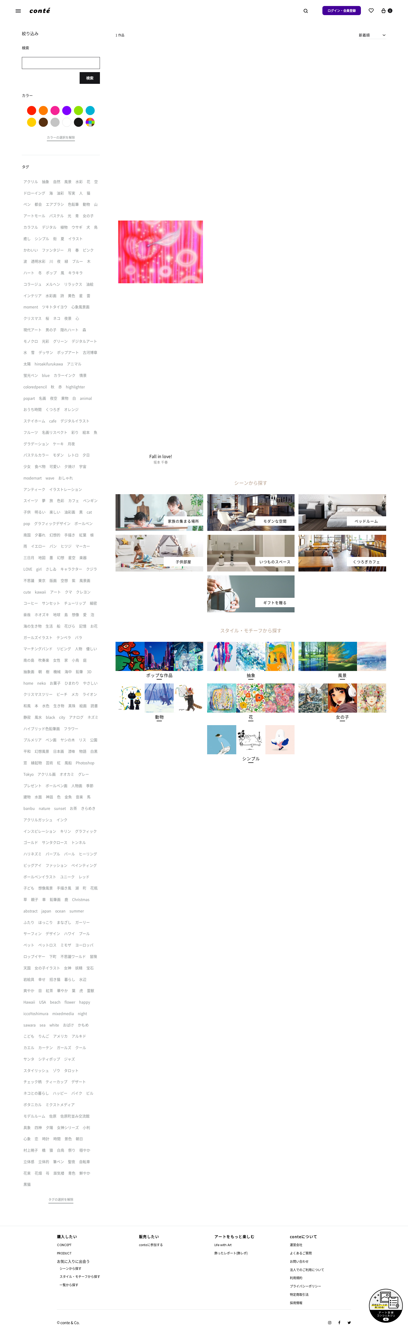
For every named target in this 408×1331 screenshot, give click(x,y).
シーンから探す (70, 1268)
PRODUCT (64, 1253)
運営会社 (296, 1244)
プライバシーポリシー (305, 1286)
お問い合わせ (299, 1261)
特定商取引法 (299, 1294)
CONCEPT (64, 1245)
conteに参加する (151, 1244)
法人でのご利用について (307, 1269)
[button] (159, 675)
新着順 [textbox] (364, 34)
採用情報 (296, 1303)
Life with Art (223, 1245)
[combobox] (372, 35)
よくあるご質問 (301, 1253)
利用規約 (296, 1278)
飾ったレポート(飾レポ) (231, 1253)
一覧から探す (69, 1285)
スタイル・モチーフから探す (80, 1276)
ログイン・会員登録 (342, 10)
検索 (89, 77)
